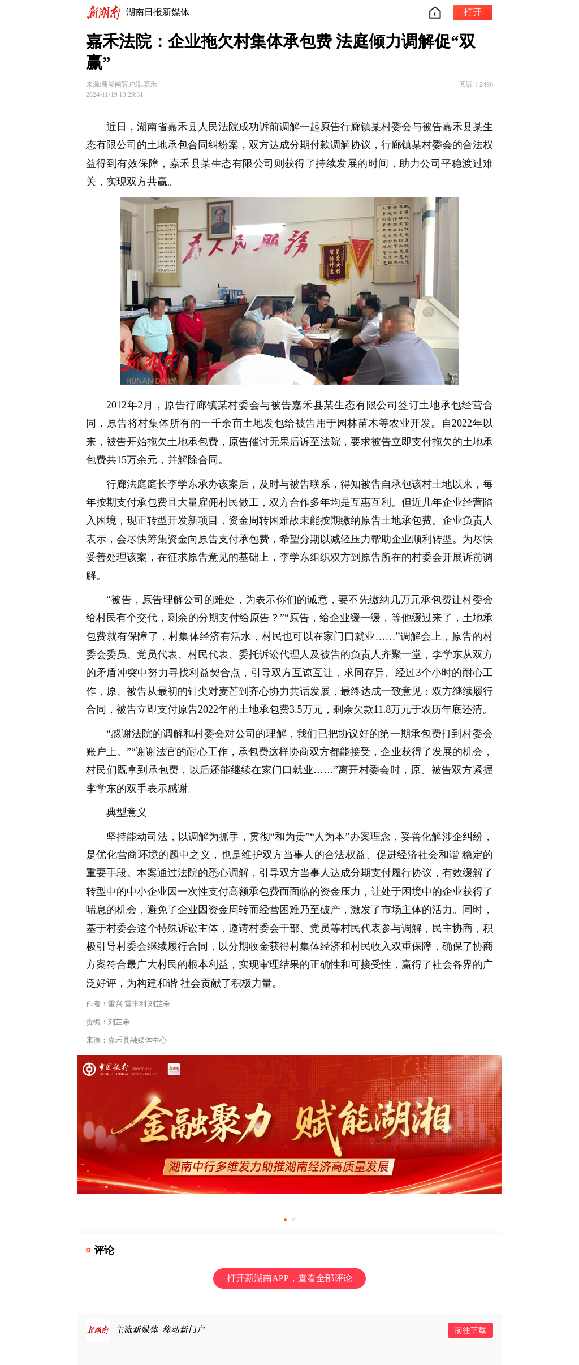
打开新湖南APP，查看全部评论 (289, 1278)
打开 (473, 12)
